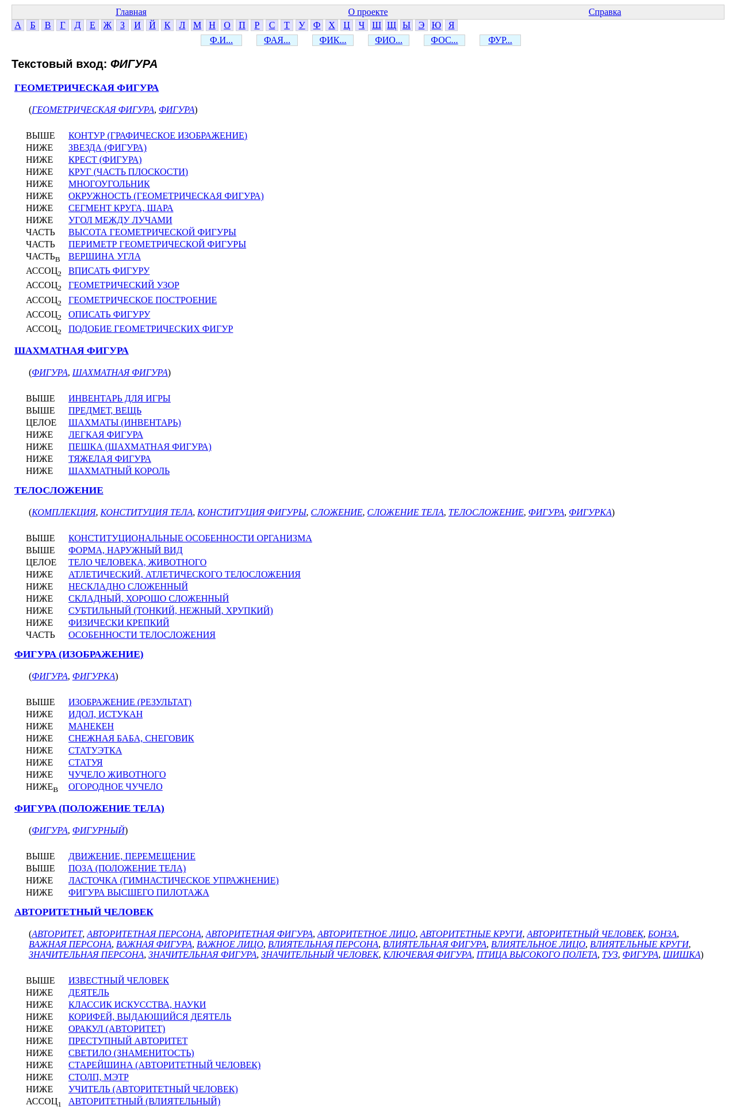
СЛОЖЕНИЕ (337, 512)
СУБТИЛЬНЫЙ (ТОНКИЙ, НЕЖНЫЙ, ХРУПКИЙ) (170, 610)
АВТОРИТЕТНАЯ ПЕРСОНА (144, 934)
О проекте (368, 12)
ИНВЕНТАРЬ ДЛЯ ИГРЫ (119, 398)
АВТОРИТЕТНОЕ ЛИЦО (366, 934)
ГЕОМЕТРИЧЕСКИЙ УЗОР (123, 285)
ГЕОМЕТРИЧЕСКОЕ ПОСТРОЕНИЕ (142, 300)
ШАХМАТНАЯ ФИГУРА (71, 350)
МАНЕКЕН (91, 726)
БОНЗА (662, 934)
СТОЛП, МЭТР (98, 1077)
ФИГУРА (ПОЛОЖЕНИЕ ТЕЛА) (89, 808)
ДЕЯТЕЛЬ (88, 992)
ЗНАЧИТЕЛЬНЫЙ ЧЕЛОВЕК (319, 954)
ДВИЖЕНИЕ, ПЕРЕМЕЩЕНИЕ (131, 856)
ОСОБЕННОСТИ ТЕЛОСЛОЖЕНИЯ (142, 635)
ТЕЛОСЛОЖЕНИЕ (58, 490)
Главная (131, 12)
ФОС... (444, 40)
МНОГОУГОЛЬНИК (109, 184)
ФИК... (333, 40)
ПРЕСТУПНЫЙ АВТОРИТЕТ (128, 1041)
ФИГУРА (176, 109)
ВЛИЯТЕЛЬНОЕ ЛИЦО (538, 944)
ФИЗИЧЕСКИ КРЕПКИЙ (119, 623)
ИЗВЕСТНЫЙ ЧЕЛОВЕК (118, 980)
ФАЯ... (277, 40)
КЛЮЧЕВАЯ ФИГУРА (428, 954)
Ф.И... (221, 40)
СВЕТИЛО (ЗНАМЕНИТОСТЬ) (131, 1053)
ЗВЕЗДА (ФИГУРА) (107, 147)
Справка (605, 12)
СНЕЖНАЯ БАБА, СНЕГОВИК (131, 738)
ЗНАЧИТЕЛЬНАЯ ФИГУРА (202, 954)
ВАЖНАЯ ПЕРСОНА (70, 944)
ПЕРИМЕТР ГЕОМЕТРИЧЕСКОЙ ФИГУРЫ (157, 244)
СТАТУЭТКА (95, 750)
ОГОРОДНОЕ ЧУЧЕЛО (115, 786)
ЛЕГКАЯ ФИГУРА (105, 434)
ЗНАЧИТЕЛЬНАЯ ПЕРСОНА (86, 954)
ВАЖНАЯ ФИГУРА (154, 944)
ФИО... (388, 40)
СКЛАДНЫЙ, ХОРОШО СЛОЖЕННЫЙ (148, 598)
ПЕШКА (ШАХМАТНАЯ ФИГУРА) (140, 447)
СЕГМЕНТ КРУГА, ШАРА (120, 208)
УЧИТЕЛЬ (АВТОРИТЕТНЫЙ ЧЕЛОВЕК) (153, 1089)
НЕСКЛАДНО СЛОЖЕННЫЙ (128, 586)
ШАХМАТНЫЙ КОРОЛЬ (119, 471)
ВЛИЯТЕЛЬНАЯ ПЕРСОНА (323, 944)
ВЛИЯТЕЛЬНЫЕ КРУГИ (639, 944)
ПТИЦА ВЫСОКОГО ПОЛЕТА (537, 954)
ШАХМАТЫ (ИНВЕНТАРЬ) (124, 422)
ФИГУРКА (590, 512)
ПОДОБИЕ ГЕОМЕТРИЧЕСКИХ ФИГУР (150, 329)
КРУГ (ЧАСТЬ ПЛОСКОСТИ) (128, 172)
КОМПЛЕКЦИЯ (63, 512)
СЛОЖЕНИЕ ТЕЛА (405, 512)
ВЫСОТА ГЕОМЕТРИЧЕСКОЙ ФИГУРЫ (152, 232)
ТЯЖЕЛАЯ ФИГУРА (109, 459)
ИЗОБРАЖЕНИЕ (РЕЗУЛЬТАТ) (129, 702)
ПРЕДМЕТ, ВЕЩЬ (104, 410)
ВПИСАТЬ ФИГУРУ (109, 271)
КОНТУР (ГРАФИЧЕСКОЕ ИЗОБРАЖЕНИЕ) (157, 135)
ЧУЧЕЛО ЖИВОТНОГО (117, 774)
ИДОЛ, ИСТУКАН (105, 714)
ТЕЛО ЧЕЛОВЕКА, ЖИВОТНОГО (137, 562)
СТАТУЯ (85, 762)
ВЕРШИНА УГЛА (104, 256)
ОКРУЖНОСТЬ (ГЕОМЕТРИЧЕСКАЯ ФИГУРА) (166, 196)
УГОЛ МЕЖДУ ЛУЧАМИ (120, 220)
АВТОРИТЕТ (57, 934)
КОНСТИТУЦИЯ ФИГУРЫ (251, 512)
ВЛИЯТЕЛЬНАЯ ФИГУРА (434, 944)
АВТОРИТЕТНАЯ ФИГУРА (259, 934)
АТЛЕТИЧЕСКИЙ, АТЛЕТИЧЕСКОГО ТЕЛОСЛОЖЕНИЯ (184, 574)
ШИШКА (681, 954)
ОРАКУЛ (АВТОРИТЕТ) (116, 1029)
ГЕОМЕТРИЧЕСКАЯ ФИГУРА (86, 87)
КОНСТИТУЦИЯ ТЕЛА (147, 512)
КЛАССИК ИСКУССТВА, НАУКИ (137, 1004)
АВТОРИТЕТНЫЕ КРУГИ (471, 934)
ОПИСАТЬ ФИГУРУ (109, 314)
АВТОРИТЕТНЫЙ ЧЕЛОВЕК (84, 911)
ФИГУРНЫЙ (98, 830)
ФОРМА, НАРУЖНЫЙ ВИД (125, 550)
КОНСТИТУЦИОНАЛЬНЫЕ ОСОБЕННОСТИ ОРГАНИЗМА (190, 538)
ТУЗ (610, 954)
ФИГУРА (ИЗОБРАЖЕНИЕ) (79, 654)
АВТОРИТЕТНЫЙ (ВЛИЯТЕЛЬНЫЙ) (144, 1101)
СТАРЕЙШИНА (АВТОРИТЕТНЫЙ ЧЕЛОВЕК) (164, 1065)
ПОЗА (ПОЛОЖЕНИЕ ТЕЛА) (127, 868)
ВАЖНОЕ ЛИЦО (230, 944)
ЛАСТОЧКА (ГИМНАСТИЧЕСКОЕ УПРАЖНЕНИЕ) (173, 880)
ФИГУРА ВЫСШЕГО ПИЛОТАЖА (138, 892)
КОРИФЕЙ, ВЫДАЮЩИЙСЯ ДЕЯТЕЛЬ (149, 1017)
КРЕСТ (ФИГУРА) (105, 160)
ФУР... (500, 40)
